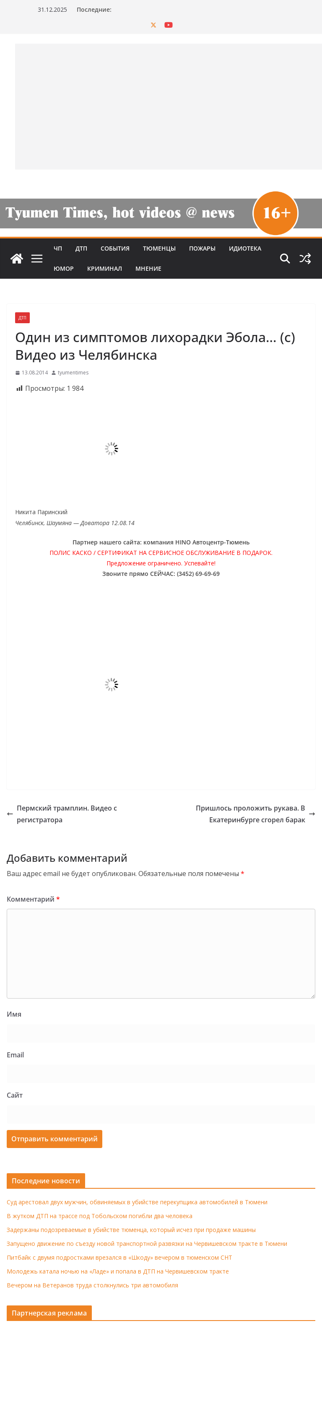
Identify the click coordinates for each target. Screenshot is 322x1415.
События (115, 248)
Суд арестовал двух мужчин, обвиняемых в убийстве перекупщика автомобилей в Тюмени (137, 1202)
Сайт (15, 1095)
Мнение (148, 268)
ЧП (58, 248)
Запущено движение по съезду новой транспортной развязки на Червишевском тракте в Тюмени (147, 1244)
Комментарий (33, 899)
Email (15, 1054)
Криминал (104, 268)
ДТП (81, 248)
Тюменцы (159, 248)
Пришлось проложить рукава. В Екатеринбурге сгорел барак (255, 814)
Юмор (64, 268)
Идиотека (245, 248)
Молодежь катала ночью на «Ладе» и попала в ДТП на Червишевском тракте (118, 1271)
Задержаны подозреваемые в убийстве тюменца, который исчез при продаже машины (131, 1230)
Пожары (202, 248)
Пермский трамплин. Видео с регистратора (62, 814)
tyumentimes (73, 372)
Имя (14, 1014)
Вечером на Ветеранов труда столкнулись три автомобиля (92, 1285)
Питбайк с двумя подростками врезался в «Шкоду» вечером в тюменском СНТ (119, 1257)
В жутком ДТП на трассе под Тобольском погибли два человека (99, 1216)
